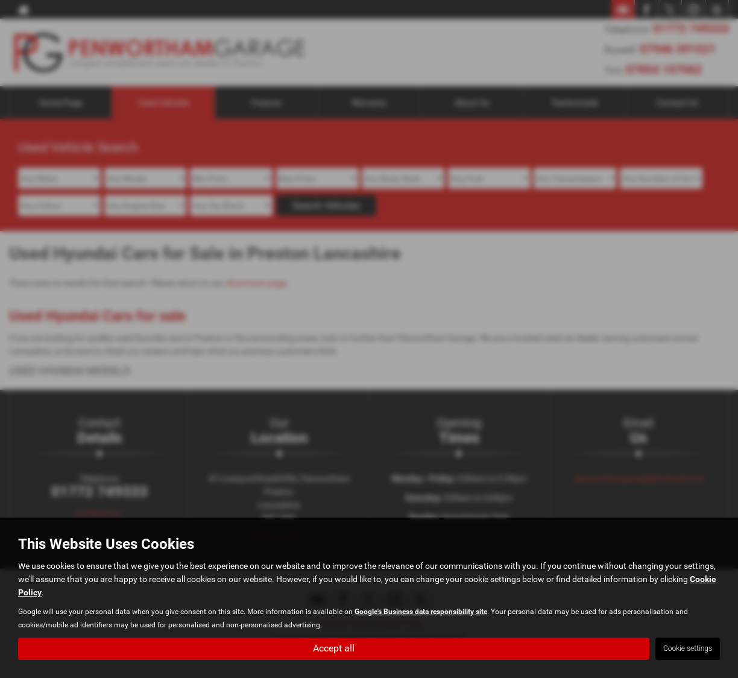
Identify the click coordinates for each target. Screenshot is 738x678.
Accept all (334, 648)
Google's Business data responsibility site (421, 611)
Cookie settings (687, 648)
